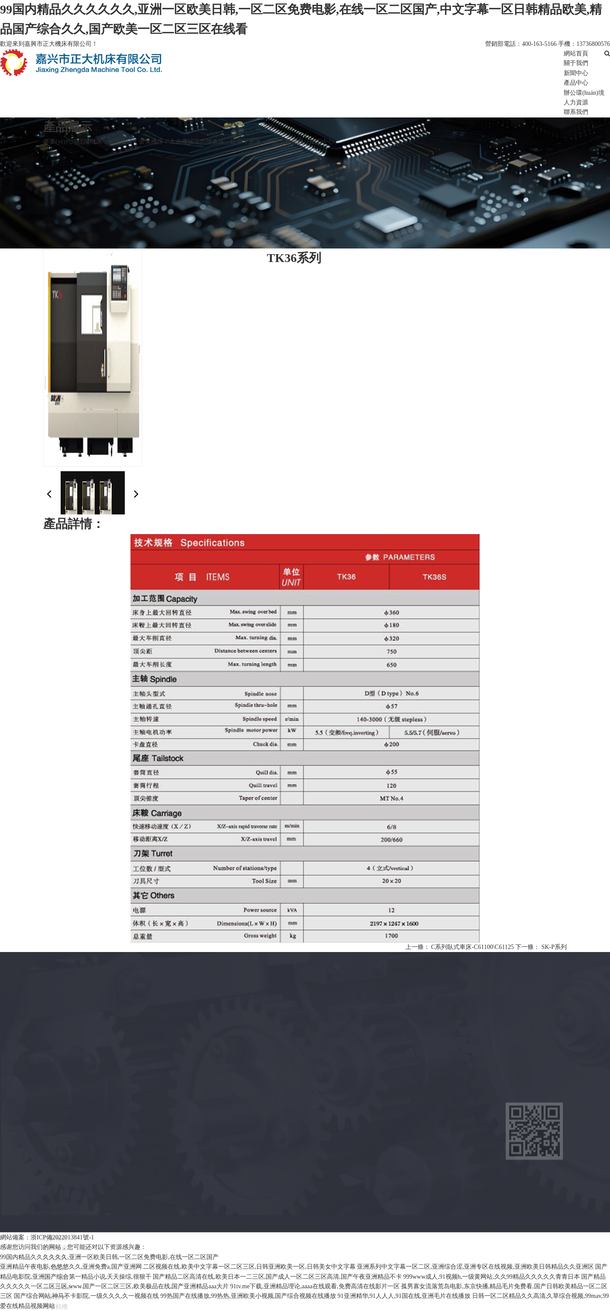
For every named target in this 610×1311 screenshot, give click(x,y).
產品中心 (576, 82)
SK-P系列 (554, 947)
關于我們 (576, 63)
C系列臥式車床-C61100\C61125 (472, 947)
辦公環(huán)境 (584, 93)
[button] (136, 494)
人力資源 (576, 102)
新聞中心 (576, 73)
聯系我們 (576, 112)
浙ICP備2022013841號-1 (535, 1228)
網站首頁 (576, 53)
